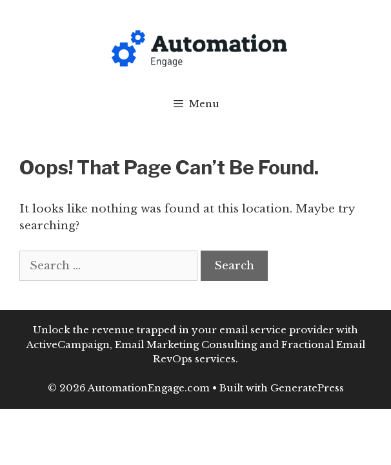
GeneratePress (307, 388)
